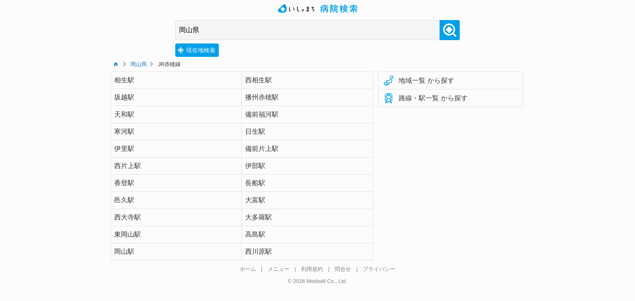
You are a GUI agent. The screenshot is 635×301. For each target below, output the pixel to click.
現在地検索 (196, 50)
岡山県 (139, 64)
